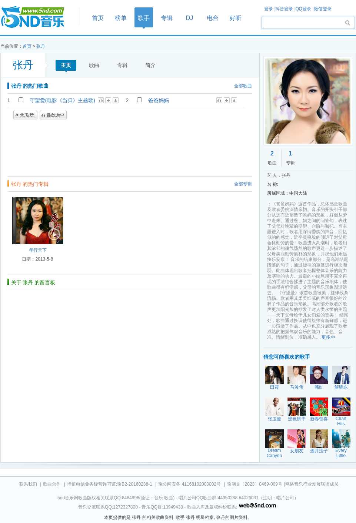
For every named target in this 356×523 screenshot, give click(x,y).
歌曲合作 (52, 484)
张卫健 (274, 419)
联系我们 (28, 484)
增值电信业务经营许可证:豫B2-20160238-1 (109, 484)
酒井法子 (319, 450)
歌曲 (94, 65)
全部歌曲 (243, 85)
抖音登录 (284, 8)
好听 (236, 18)
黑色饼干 (297, 419)
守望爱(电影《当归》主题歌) (62, 100)
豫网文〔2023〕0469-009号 (254, 484)
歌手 (144, 18)
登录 (268, 8)
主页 (66, 65)
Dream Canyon (274, 453)
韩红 (319, 387)
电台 (213, 18)
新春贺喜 (319, 419)
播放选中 (53, 115)
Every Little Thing (341, 455)
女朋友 (296, 450)
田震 (274, 387)
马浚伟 (296, 387)
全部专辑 (243, 184)
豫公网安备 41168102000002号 (189, 484)
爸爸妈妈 (158, 100)
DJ (189, 18)
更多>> (329, 337)
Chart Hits (341, 421)
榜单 (121, 18)
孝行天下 (38, 250)
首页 (37, 17)
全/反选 (25, 115)
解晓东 (341, 387)
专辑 (167, 18)
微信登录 (323, 8)
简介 (150, 65)
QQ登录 (303, 8)
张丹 (40, 46)
